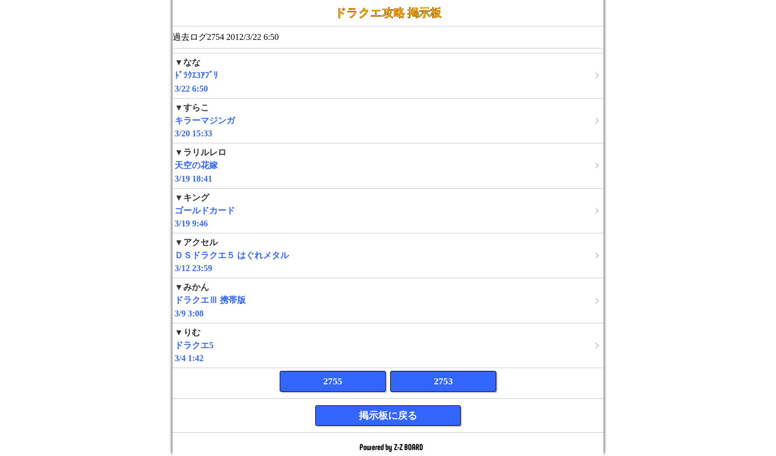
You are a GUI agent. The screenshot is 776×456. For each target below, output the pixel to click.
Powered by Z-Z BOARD (391, 447)
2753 (443, 381)
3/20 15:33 (388, 120)
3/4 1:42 (388, 345)
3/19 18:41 (388, 165)
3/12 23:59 (388, 255)
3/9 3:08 (388, 299)
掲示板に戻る (388, 415)
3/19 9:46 (388, 210)
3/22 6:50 (388, 75)
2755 (332, 381)
